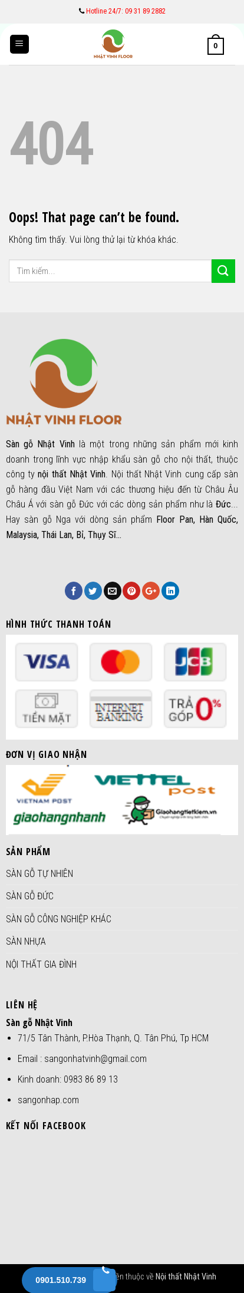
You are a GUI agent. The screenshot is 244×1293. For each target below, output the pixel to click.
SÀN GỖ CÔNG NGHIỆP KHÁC (58, 919)
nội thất (197, 459)
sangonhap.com (48, 1100)
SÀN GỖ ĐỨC (30, 896)
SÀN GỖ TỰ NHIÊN (39, 873)
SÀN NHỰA (26, 941)
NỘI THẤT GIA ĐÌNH (41, 964)
